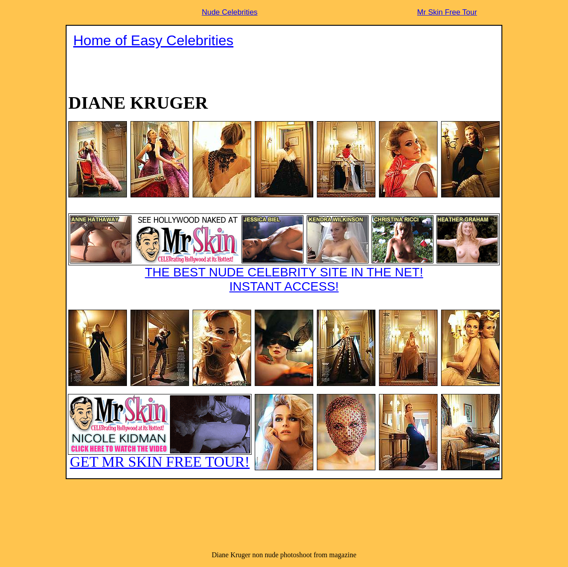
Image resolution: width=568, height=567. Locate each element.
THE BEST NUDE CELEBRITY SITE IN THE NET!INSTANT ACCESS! (284, 253)
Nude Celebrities (230, 12)
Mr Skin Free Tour (447, 12)
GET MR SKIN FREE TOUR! (160, 432)
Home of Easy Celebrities (153, 40)
